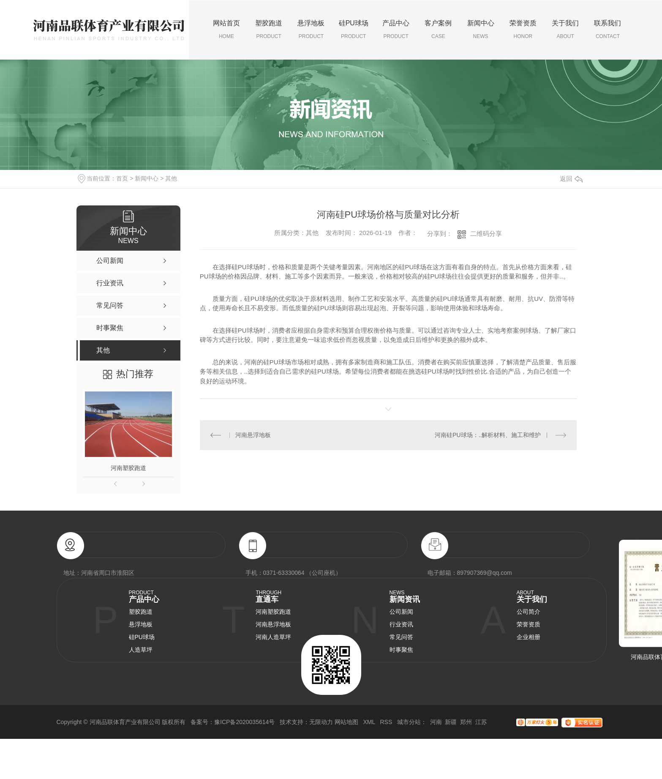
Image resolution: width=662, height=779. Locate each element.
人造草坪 (141, 649)
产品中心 (396, 29)
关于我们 (565, 29)
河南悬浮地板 (253, 435)
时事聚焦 (401, 649)
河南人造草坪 (273, 637)
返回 (571, 178)
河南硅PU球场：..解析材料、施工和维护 (488, 435)
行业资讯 (401, 624)
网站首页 (226, 29)
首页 (122, 178)
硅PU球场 (353, 29)
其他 (171, 178)
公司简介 (528, 611)
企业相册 (528, 637)
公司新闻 (401, 611)
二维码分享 (486, 233)
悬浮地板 (311, 29)
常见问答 (401, 637)
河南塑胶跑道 (128, 468)
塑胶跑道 (269, 29)
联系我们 (607, 29)
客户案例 (438, 29)
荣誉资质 (523, 29)
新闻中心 (480, 29)
